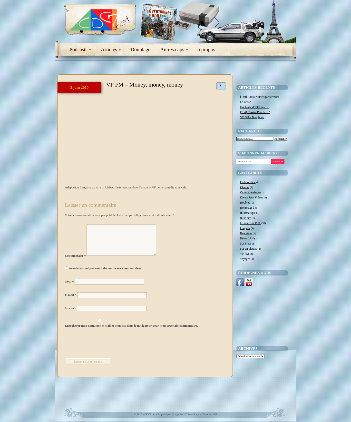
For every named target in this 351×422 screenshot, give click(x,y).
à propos (206, 49)
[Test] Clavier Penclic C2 (255, 112)
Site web (70, 308)
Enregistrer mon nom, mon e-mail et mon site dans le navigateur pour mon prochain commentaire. (131, 325)
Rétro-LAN (247, 238)
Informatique (247, 213)
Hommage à (247, 207)
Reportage (246, 233)
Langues (245, 228)
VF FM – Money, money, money (144, 84)
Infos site (245, 218)
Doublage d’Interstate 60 (254, 107)
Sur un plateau (248, 248)
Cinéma (244, 187)
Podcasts (80, 49)
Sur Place (245, 243)
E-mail (70, 295)
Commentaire (75, 255)
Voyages (245, 259)
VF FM (244, 253)
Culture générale (250, 192)
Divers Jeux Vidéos (251, 197)
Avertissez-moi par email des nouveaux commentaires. (105, 268)
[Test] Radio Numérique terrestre (259, 96)
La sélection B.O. (250, 223)
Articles (111, 49)
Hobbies (245, 202)
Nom (69, 281)
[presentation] (98, 343)
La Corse (245, 102)
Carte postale (247, 182)
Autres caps (174, 49)
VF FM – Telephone (252, 117)
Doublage (140, 49)
